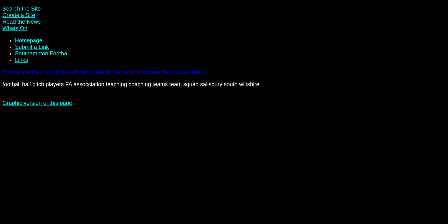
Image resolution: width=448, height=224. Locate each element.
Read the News (21, 22)
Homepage (28, 40)
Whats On (14, 28)
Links (21, 60)
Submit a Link (32, 47)
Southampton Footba (41, 53)
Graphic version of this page (37, 103)
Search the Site (21, 9)
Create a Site (18, 15)
